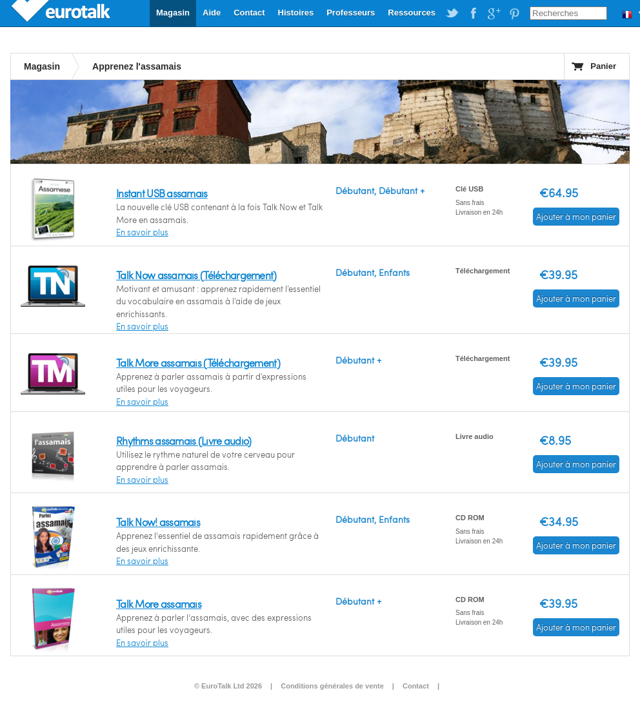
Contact (249, 12)
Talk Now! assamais (158, 522)
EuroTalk (62, 13)
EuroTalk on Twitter (452, 13)
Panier (603, 66)
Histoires (296, 12)
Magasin (173, 12)
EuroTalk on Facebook (473, 13)
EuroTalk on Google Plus (493, 13)
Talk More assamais (158, 603)
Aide (212, 12)
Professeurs (350, 12)
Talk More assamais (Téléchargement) (198, 362)
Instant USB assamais (162, 193)
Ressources (411, 12)
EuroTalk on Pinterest (514, 13)
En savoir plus (142, 232)
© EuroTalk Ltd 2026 (228, 686)
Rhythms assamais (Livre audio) (183, 440)
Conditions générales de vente (332, 686)
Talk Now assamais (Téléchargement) (196, 275)
